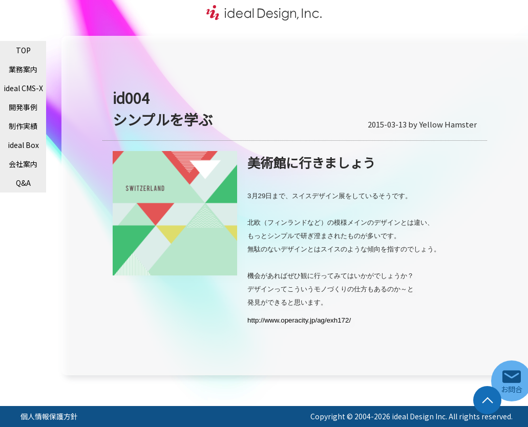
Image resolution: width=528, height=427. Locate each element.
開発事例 (23, 107)
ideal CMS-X (23, 88)
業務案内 (23, 69)
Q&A (23, 183)
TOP (23, 50)
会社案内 (23, 164)
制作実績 (23, 126)
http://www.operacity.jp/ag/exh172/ (299, 320)
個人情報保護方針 (49, 416)
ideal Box (23, 145)
